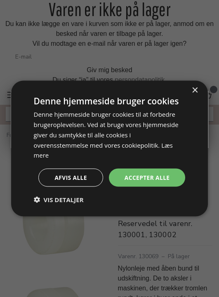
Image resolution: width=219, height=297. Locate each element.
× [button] (194, 90)
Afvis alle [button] (69, 177)
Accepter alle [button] (147, 177)
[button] (59, 199)
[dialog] (109, 148)
